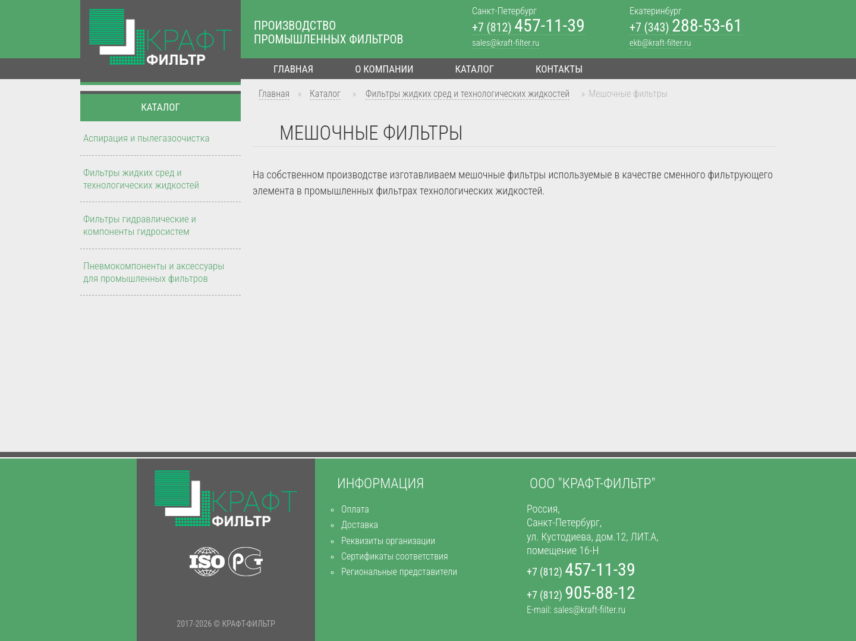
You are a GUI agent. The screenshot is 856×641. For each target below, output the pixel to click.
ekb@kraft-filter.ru (660, 42)
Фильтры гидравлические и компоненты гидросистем (139, 225)
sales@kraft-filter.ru (505, 42)
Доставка (359, 524)
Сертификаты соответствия (394, 556)
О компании (384, 69)
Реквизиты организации (388, 540)
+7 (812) (528, 27)
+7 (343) (686, 27)
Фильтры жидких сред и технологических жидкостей (467, 93)
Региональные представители (399, 571)
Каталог (474, 69)
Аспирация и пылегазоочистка (146, 138)
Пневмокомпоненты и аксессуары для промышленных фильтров (153, 272)
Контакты (559, 69)
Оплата (355, 509)
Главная (293, 69)
